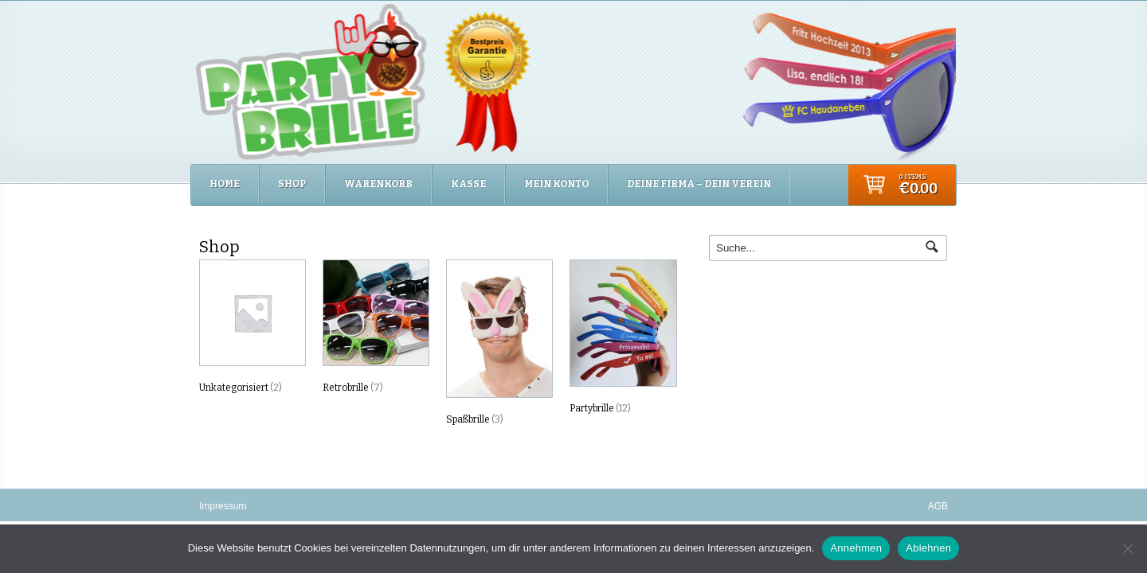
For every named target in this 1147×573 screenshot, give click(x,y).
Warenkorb (378, 183)
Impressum (222, 506)
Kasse (468, 183)
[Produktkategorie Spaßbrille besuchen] (498, 345)
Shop (292, 183)
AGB (938, 506)
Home (224, 183)
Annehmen (856, 548)
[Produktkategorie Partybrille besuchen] (622, 339)
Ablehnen (928, 548)
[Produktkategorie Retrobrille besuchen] (375, 329)
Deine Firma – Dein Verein (699, 183)
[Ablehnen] (1127, 548)
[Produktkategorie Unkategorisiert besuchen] (251, 329)
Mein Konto (556, 183)
